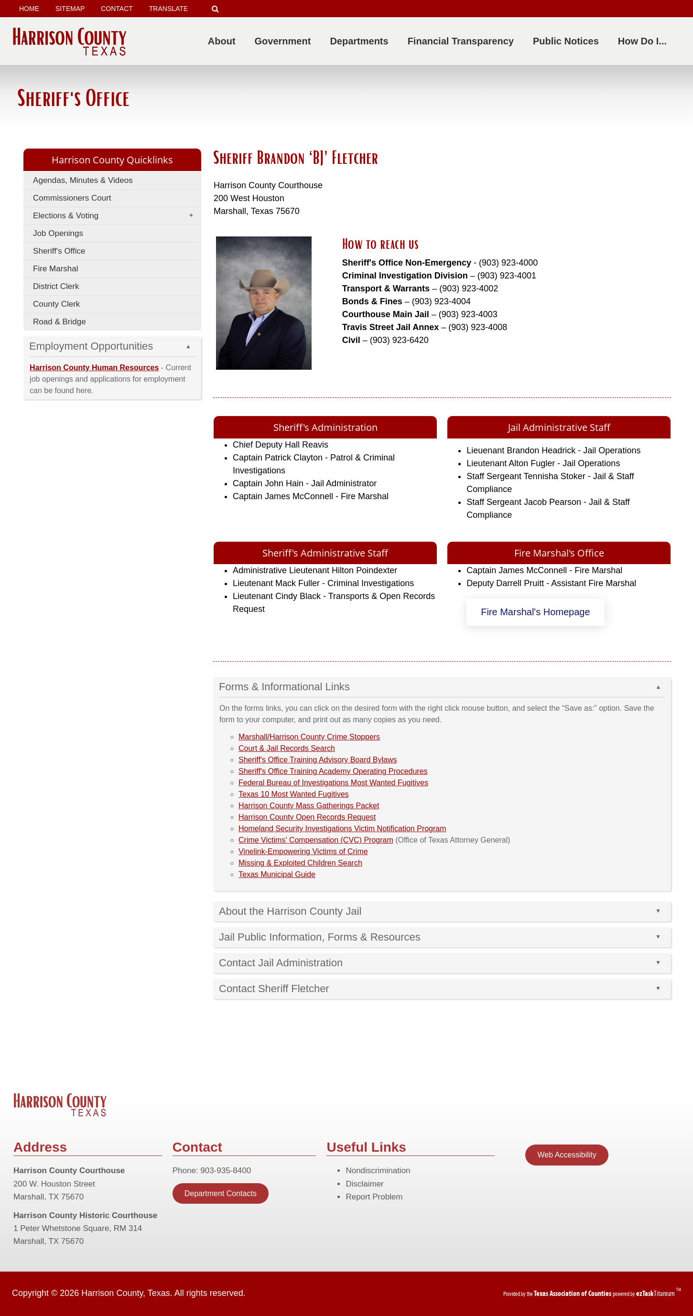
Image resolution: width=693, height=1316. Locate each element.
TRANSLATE (172, 8)
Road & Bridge (59, 321)
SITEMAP (70, 8)
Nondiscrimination (378, 1170)
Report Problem (374, 1196)
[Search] (215, 8)
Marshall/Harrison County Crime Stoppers (309, 737)
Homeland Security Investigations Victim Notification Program (342, 828)
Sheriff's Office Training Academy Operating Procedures (333, 771)
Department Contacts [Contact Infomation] (220, 1193)
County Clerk (56, 304)
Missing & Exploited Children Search (300, 863)
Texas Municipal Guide (276, 874)
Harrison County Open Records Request (307, 817)
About (223, 41)
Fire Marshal (55, 268)
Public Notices (568, 41)
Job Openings (58, 233)
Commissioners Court (72, 198)
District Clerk (56, 286)
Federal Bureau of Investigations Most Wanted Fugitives (333, 783)
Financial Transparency (463, 41)
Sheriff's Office (59, 251)
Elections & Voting (116, 216)
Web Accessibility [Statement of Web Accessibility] (566, 1155)
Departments (361, 41)
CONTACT (117, 8)
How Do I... (644, 41)
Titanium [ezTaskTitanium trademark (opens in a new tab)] (656, 1293)
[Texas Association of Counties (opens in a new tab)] (573, 1293)
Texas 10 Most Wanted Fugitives (293, 794)
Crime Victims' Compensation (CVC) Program (315, 840)
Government (285, 41)
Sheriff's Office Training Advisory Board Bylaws (317, 760)
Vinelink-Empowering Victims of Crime (303, 851)
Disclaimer (364, 1183)
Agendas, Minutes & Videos (83, 180)
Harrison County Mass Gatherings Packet (308, 806)
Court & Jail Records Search (286, 748)
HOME (29, 8)
